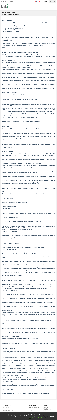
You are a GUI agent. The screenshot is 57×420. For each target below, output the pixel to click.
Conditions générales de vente (8, 18)
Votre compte (32, 405)
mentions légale (24, 417)
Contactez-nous (5, 411)
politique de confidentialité (36, 417)
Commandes (31, 408)
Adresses (31, 411)
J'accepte (52, 416)
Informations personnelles (34, 407)
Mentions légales (6, 407)
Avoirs (30, 410)
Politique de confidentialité (8, 410)
